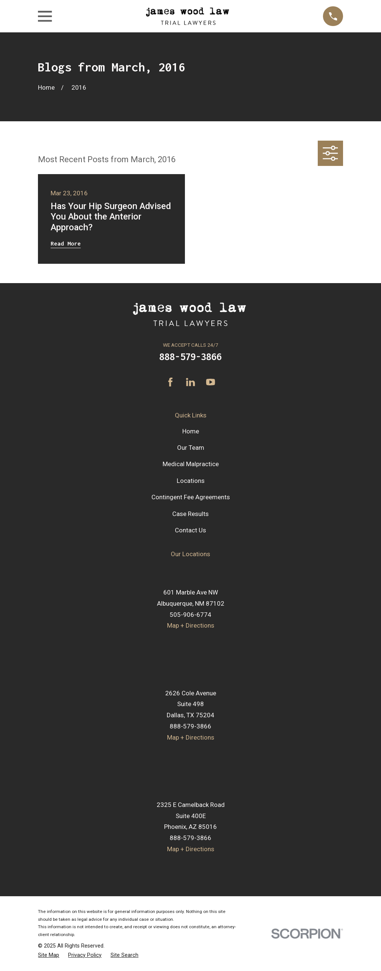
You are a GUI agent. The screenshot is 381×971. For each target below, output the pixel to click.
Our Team (190, 447)
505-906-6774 (190, 614)
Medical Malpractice (191, 464)
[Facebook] (170, 382)
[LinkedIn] (190, 382)
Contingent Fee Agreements (190, 497)
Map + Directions (190, 625)
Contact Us (190, 530)
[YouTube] (210, 382)
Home (190, 431)
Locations (191, 480)
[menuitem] (48, 955)
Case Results (190, 513)
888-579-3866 (190, 356)
